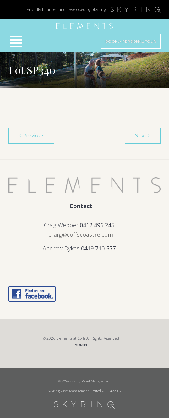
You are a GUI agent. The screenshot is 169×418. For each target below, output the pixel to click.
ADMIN (81, 345)
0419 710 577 (98, 248)
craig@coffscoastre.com (80, 234)
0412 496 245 (97, 225)
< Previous (31, 136)
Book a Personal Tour (130, 41)
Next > (142, 136)
